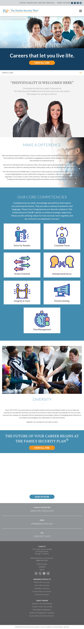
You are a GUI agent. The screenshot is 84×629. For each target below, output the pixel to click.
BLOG (42, 569)
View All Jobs (42, 62)
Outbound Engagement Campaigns (42, 613)
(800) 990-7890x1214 (42, 510)
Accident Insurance (42, 594)
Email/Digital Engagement (42, 610)
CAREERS (42, 567)
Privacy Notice (35, 627)
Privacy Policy (27, 627)
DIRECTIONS (42, 564)
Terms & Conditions (46, 627)
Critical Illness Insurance (42, 591)
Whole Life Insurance (42, 582)
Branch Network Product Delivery (42, 616)
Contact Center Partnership (42, 606)
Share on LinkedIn (78, 3)
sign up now (42, 496)
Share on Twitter (75, 3)
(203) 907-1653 (42, 536)
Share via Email (81, 3)
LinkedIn (44, 573)
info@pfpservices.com (42, 523)
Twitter (40, 573)
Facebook (36, 573)
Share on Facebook (72, 3)
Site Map (66, 627)
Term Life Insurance (42, 585)
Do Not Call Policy (58, 627)
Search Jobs (7, 73)
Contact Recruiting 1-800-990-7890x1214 (37, 3)
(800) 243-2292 (42, 560)
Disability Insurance (42, 588)
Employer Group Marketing (42, 603)
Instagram (48, 573)
